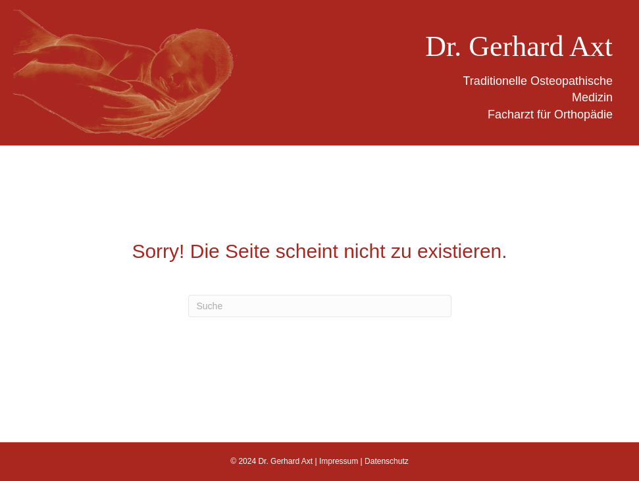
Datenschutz (387, 461)
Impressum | (342, 461)
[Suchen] (319, 306)
